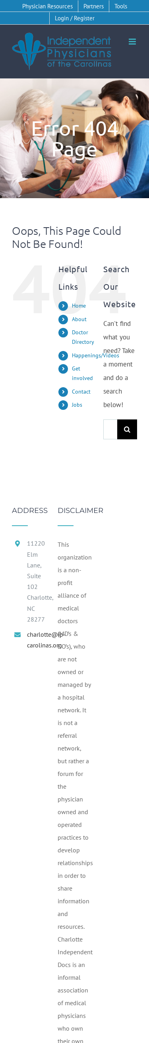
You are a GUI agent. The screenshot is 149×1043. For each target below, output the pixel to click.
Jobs (77, 404)
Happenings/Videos (95, 355)
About (79, 319)
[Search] (127, 429)
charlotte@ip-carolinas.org (36, 639)
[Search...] (110, 429)
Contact (81, 391)
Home (79, 305)
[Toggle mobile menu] (133, 41)
